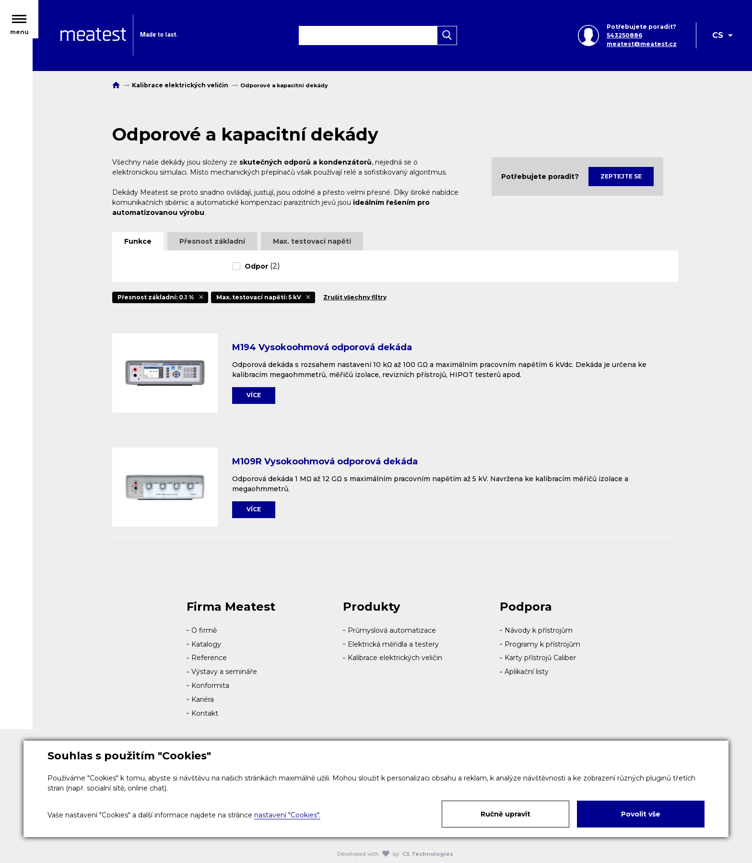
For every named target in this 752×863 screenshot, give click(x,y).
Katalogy (206, 644)
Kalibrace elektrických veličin (395, 657)
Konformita (210, 685)
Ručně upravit (505, 814)
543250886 (623, 37)
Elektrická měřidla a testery (393, 644)
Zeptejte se (621, 176)
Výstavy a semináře (224, 671)
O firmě (204, 630)
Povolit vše (640, 814)
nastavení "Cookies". (287, 815)
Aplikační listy (527, 671)
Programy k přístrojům (542, 644)
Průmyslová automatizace (392, 630)
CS (717, 37)
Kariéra (202, 699)
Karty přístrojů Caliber (540, 657)
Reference (209, 657)
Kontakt (204, 713)
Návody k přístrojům (539, 630)
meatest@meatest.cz (641, 45)
